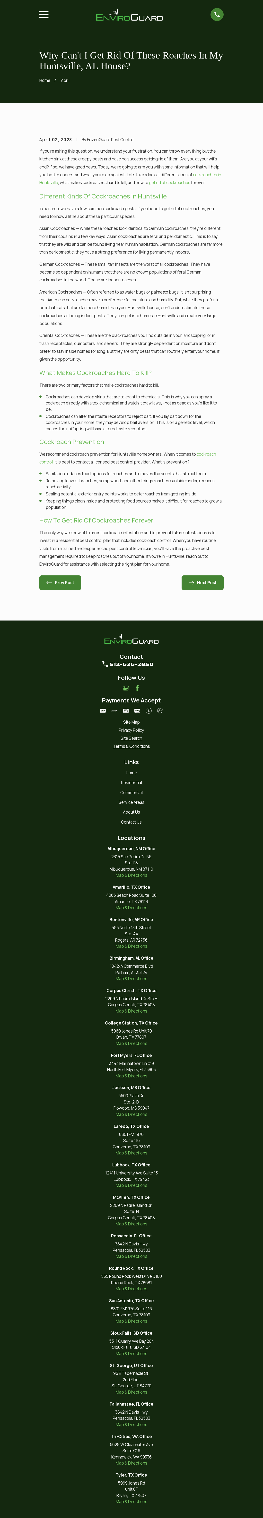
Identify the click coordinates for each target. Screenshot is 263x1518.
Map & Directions (131, 875)
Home (131, 773)
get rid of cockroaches (169, 182)
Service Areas (131, 802)
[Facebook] (137, 688)
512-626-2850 (131, 664)
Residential (131, 782)
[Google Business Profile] (126, 688)
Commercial (131, 792)
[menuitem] (131, 722)
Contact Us (131, 822)
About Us (131, 812)
